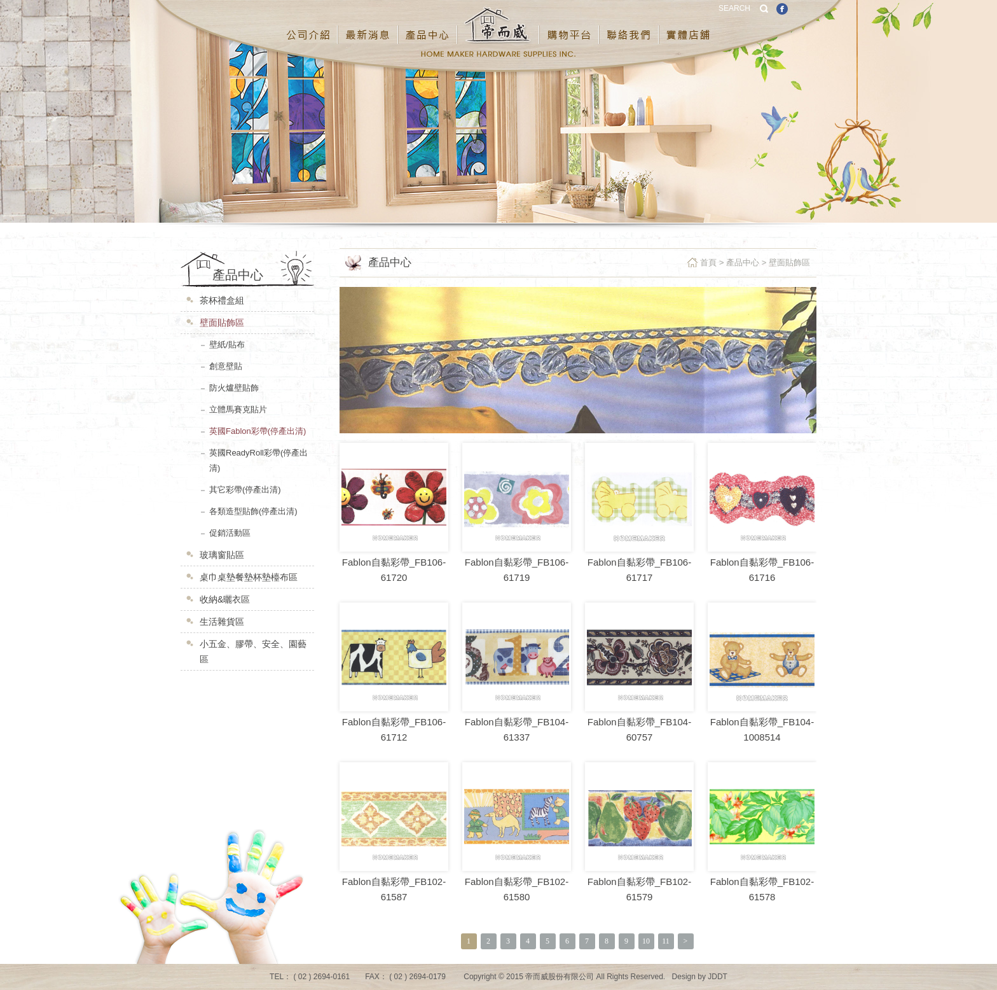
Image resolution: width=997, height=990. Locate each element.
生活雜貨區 (222, 622)
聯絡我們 (629, 25)
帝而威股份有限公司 (499, 25)
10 (646, 941)
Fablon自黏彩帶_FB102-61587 (394, 889)
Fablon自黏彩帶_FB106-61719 (516, 570)
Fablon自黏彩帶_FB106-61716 (762, 570)
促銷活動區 (230, 533)
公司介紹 (308, 25)
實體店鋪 (688, 25)
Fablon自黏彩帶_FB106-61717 (639, 570)
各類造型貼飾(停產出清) (253, 511)
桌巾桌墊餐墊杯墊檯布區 (249, 577)
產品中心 (428, 25)
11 (666, 941)
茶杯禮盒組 (222, 300)
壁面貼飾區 (222, 322)
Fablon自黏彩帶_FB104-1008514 (762, 729)
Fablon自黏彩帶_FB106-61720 (394, 570)
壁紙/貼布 (227, 344)
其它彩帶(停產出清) (245, 489)
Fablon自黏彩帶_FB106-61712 (394, 729)
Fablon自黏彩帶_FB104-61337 (516, 729)
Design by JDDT (699, 976)
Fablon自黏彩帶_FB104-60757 (639, 729)
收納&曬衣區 (225, 599)
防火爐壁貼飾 (234, 388)
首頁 (708, 262)
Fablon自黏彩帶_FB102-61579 (639, 889)
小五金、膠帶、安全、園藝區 (253, 651)
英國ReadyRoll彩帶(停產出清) (258, 460)
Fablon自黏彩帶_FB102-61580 (516, 889)
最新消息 (368, 25)
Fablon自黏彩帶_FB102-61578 (762, 889)
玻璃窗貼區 (222, 555)
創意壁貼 (225, 366)
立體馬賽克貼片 (238, 409)
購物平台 (570, 25)
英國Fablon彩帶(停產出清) (257, 431)
